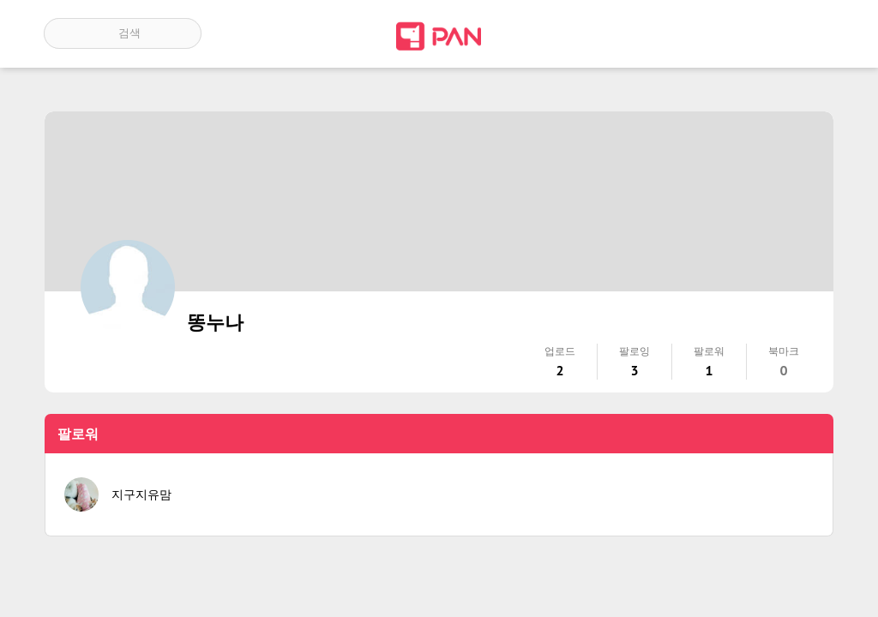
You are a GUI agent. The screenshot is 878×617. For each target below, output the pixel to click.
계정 (810, 33)
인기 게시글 (761, 33)
